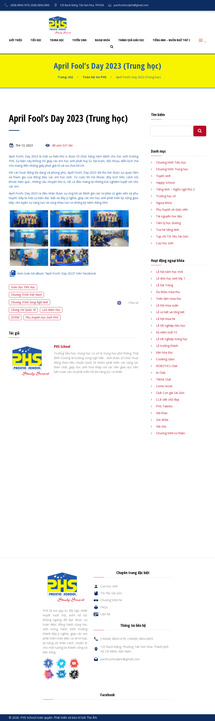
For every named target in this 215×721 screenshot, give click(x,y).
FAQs (174, 14)
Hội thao (162, 413)
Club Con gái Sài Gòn (170, 393)
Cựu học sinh (155, 14)
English (207, 14)
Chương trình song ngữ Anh (29, 302)
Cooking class (165, 359)
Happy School (165, 183)
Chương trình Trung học (172, 169)
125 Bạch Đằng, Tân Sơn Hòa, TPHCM (82, 5)
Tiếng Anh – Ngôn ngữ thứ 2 (171, 40)
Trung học (57, 40)
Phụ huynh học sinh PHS (42, 317)
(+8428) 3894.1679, (113, 639)
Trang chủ (65, 77)
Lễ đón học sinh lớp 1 (170, 278)
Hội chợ (161, 426)
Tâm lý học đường (168, 223)
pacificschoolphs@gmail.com (131, 5)
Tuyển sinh (79, 40)
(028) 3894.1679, (20, 5)
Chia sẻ (133, 303)
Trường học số (166, 196)
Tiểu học (35, 40)
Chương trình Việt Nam (26, 295)
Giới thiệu (15, 40)
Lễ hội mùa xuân (167, 305)
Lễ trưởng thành (167, 346)
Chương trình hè (111, 600)
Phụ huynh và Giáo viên (172, 209)
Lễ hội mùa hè (165, 319)
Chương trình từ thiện (170, 433)
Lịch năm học (51, 310)
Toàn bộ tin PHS (94, 77)
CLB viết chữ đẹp (167, 399)
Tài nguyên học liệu (169, 216)
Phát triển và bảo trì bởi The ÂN (75, 718)
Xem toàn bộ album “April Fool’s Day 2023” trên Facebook (56, 273)
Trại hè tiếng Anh (167, 230)
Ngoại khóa (102, 40)
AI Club (160, 373)
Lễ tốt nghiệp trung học (171, 339)
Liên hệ (190, 14)
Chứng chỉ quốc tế (23, 310)
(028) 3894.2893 (40, 5)
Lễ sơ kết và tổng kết (170, 312)
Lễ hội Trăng (164, 285)
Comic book (164, 386)
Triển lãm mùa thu (168, 299)
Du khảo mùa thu (168, 292)
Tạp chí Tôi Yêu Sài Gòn (172, 236)
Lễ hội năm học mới (169, 272)
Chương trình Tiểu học (171, 162)
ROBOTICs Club (166, 366)
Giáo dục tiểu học (23, 287)
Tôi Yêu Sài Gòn (130, 14)
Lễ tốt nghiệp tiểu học (170, 325)
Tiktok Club (163, 379)
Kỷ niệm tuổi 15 (166, 332)
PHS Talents (164, 406)
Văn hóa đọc (164, 352)
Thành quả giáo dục (131, 40)
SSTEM (15, 317)
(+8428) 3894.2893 (140, 639)
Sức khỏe (162, 420)
